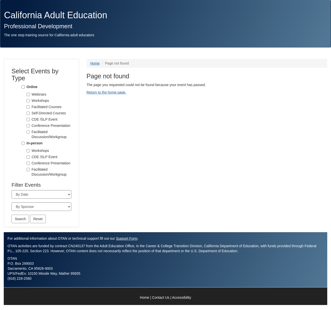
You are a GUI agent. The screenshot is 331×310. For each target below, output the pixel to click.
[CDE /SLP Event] (28, 119)
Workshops (40, 101)
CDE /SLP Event (44, 119)
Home (95, 63)
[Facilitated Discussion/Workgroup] (28, 132)
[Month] (41, 194)
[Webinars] (28, 94)
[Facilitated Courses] (28, 107)
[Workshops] (28, 100)
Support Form (126, 238)
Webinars (39, 94)
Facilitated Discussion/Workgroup (49, 134)
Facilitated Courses (47, 107)
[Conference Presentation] (28, 125)
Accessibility (181, 297)
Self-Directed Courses (49, 113)
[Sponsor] (41, 206)
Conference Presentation (51, 126)
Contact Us (160, 297)
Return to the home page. (106, 92)
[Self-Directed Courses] (28, 113)
